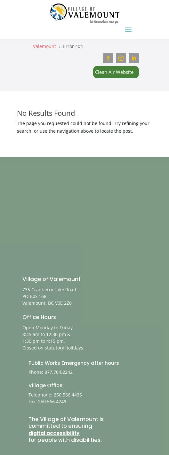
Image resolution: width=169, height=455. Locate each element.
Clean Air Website (114, 72)
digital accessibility (54, 433)
